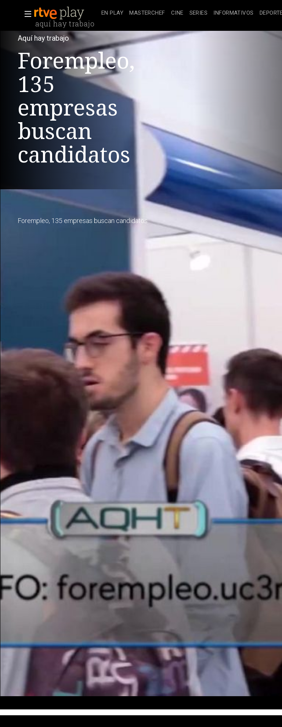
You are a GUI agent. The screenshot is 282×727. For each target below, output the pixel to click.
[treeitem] (112, 13)
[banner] (66, 13)
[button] (26, 14)
